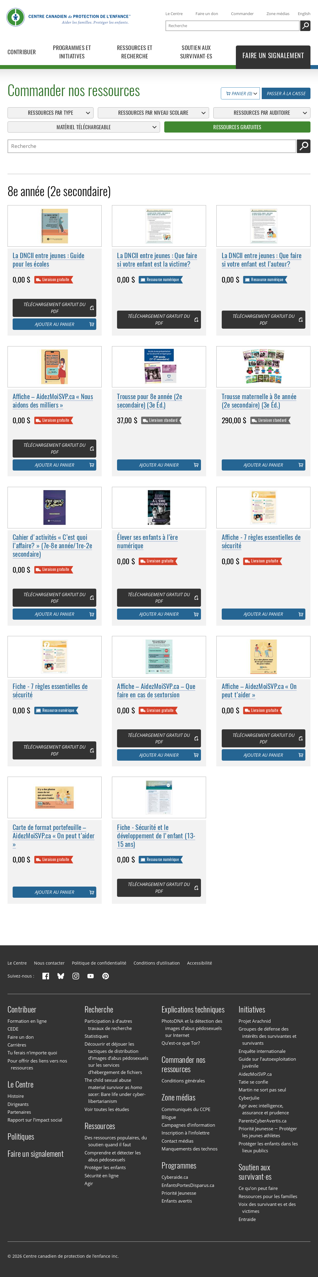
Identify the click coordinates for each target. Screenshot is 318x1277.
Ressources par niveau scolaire (153, 112)
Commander (242, 13)
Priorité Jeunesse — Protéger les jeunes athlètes (268, 1131)
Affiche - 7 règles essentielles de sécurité (261, 541)
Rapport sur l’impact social (35, 1120)
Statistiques (96, 1036)
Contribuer (22, 1009)
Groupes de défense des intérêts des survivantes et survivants (267, 1036)
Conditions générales (183, 1081)
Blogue (169, 1117)
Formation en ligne (27, 1021)
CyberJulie (249, 1098)
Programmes (179, 1165)
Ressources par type (50, 112)
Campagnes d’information (188, 1125)
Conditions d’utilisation (157, 963)
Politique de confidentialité (99, 963)
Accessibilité (199, 963)
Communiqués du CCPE (186, 1109)
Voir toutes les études (107, 1109)
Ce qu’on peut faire (258, 1188)
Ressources (100, 1125)
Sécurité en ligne (102, 1175)
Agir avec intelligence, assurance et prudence (264, 1109)
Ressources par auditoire (262, 112)
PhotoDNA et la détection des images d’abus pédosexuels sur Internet (192, 1028)
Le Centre (174, 13)
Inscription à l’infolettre (185, 1133)
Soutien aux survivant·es (255, 1172)
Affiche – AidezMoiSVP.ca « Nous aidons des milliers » (53, 400)
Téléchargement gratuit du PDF (54, 307)
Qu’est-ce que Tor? (181, 1043)
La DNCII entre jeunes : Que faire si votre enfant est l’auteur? (262, 260)
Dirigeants (18, 1104)
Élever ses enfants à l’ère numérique (147, 541)
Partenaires (19, 1112)
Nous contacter (49, 963)
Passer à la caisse (286, 93)
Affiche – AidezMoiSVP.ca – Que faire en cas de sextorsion (156, 691)
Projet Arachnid (255, 1021)
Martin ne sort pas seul (262, 1090)
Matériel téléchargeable (84, 127)
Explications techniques (193, 1009)
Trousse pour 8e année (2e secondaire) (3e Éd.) (149, 400)
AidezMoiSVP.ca (255, 1074)
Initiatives (252, 1009)
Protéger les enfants (105, 1167)
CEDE (13, 1029)
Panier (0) (239, 93)
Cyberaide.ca (175, 1177)
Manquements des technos (190, 1149)
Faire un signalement (35, 1153)
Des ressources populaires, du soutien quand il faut (116, 1141)
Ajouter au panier (54, 324)
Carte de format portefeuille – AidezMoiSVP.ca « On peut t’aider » (53, 836)
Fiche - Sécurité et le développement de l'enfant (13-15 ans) (156, 836)
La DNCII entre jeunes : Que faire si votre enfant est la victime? (157, 260)
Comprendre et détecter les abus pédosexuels (113, 1156)
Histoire (16, 1096)
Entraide (247, 1219)
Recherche (99, 1009)
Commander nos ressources (183, 1064)
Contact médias (177, 1141)
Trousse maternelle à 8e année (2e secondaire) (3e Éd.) (259, 400)
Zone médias (278, 13)
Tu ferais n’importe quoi (32, 1053)
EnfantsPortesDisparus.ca (188, 1185)
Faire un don (207, 13)
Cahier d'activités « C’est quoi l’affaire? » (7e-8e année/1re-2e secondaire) (52, 546)
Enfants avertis (177, 1201)
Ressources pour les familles (268, 1196)
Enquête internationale (262, 1051)
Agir (89, 1183)
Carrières (17, 1045)
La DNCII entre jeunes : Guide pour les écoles (49, 260)
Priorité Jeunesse (179, 1193)
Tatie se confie (253, 1082)
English (304, 13)
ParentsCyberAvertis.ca (262, 1121)
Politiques (21, 1136)
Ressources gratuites (237, 127)
